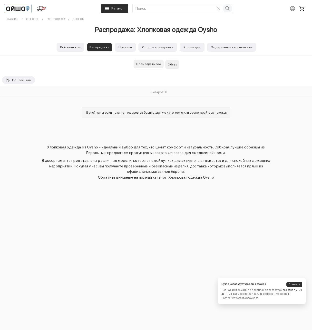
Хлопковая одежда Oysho (191, 177)
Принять (294, 284)
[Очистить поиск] (218, 8)
